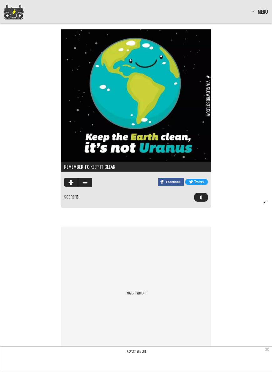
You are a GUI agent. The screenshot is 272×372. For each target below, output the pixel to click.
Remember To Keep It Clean (89, 166)
